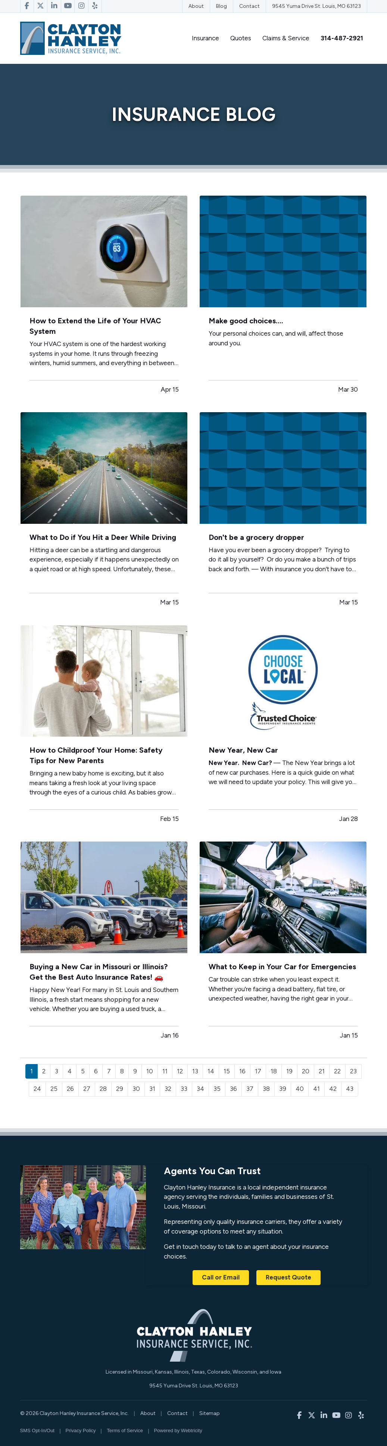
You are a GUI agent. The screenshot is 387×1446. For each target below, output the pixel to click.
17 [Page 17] (258, 1071)
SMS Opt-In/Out (37, 1430)
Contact (249, 6)
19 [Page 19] (289, 1071)
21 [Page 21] (322, 1071)
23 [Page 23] (353, 1071)
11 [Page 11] (165, 1071)
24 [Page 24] (37, 1088)
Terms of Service (125, 1430)
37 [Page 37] (249, 1088)
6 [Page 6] (96, 1071)
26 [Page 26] (70, 1088)
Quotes (240, 38)
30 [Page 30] (136, 1088)
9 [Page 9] (135, 1071)
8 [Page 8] (122, 1071)
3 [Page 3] (56, 1071)
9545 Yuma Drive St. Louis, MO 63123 (316, 6)
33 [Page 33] (184, 1088)
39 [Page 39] (282, 1088)
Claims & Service (285, 38)
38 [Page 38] (266, 1088)
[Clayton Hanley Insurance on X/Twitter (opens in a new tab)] (40, 6)
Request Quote (288, 1277)
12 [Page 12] (180, 1071)
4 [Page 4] (70, 1071)
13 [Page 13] (195, 1071)
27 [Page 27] (86, 1088)
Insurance (205, 38)
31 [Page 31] (152, 1088)
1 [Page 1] (31, 1071)
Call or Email (221, 1277)
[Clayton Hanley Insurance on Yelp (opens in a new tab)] (95, 6)
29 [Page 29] (119, 1088)
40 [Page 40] (300, 1088)
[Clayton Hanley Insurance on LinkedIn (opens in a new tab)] (54, 6)
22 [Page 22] (337, 1071)
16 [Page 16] (242, 1071)
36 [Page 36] (233, 1088)
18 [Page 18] (274, 1071)
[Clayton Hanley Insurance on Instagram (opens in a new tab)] (81, 6)
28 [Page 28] (103, 1088)
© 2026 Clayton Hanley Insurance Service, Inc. (74, 1413)
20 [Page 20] (305, 1071)
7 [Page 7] (109, 1071)
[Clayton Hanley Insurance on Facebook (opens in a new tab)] (27, 6)
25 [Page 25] (53, 1088)
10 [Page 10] (149, 1071)
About (196, 6)
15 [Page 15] (227, 1071)
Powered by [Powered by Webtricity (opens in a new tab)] (178, 1430)
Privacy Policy (81, 1430)
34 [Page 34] (200, 1088)
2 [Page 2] (44, 1071)
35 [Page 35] (217, 1088)
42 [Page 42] (333, 1088)
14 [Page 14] (210, 1071)
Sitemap (209, 1413)
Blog (221, 6)
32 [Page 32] (168, 1088)
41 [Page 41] (316, 1088)
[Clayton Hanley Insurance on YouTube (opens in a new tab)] (68, 6)
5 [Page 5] (83, 1071)
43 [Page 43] (349, 1088)
